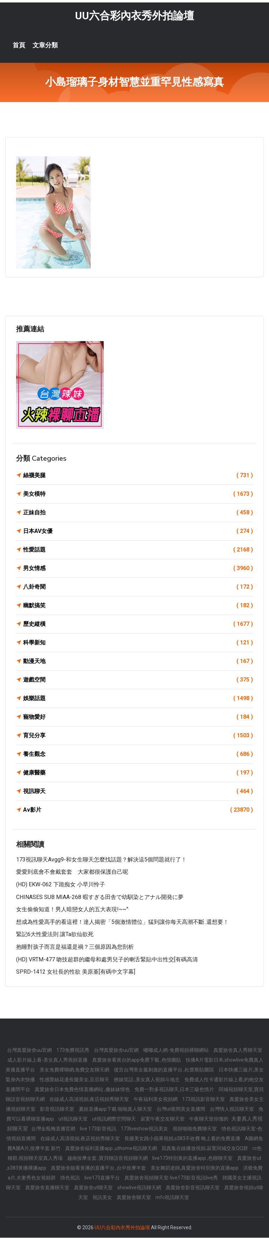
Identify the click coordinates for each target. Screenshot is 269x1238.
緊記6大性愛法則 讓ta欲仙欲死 (55, 935)
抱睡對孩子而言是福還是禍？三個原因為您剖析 (75, 947)
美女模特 (138, 494)
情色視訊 (70, 1178)
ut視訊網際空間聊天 (114, 1119)
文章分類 (45, 45)
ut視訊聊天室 (73, 1119)
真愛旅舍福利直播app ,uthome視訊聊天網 (111, 1148)
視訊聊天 (138, 792)
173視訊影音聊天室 (204, 1099)
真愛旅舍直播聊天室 (47, 1188)
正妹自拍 (138, 513)
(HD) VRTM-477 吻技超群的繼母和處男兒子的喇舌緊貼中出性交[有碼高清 (107, 959)
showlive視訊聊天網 (139, 1188)
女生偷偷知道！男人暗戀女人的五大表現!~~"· (72, 909)
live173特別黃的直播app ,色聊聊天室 (193, 1158)
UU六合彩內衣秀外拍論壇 (134, 16)
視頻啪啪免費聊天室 (195, 1129)
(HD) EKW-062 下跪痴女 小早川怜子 (60, 884)
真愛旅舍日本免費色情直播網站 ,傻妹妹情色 (83, 1089)
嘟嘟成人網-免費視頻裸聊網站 (176, 1050)
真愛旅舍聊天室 (134, 1197)
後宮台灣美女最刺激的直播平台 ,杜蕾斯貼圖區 (164, 1070)
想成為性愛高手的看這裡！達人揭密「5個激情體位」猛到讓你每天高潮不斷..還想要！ (122, 922)
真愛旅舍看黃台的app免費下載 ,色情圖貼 (137, 1060)
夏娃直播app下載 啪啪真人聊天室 (116, 1109)
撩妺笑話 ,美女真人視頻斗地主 (147, 1080)
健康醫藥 (138, 773)
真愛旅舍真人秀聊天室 (237, 1050)
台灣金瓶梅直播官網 (53, 1129)
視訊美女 (102, 1197)
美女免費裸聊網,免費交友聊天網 (75, 1070)
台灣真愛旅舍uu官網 (30, 1050)
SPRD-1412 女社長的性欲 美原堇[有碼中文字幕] (75, 972)
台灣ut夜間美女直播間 (181, 1109)
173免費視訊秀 (73, 1050)
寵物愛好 (138, 717)
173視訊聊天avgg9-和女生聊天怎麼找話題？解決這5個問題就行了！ (101, 860)
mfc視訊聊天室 (172, 1197)
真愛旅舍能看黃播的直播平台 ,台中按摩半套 (99, 1168)
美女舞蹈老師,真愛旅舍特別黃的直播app (195, 1168)
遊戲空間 (138, 680)
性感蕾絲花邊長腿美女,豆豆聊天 (75, 1080)
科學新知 (138, 643)
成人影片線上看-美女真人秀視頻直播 (48, 1060)
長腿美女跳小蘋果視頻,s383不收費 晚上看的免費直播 (182, 1139)
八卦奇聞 (138, 587)
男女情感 (138, 569)
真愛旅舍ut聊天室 (94, 1188)
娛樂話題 (138, 699)
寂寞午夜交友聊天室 (163, 1119)
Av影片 (138, 810)
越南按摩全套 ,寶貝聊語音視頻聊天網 (108, 1158)
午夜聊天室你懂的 (209, 1119)
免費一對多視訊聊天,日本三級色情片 (174, 1089)
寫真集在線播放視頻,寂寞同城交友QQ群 (205, 1148)
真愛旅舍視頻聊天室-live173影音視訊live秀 (171, 1178)
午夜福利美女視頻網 (156, 1099)
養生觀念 (138, 754)
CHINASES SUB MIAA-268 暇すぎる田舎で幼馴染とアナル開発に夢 (100, 897)
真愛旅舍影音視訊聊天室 (193, 1188)
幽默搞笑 (138, 606)
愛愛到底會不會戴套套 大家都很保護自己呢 (72, 872)
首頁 (19, 45)
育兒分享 (138, 736)
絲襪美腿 (138, 476)
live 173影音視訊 (98, 1129)
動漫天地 (138, 662)
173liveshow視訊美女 (145, 1129)
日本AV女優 (138, 531)
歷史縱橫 (138, 624)
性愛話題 (138, 550)
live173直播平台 (102, 1178)
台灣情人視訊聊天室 (232, 1109)
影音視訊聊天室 (57, 1109)
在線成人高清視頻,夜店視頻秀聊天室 (89, 1099)
